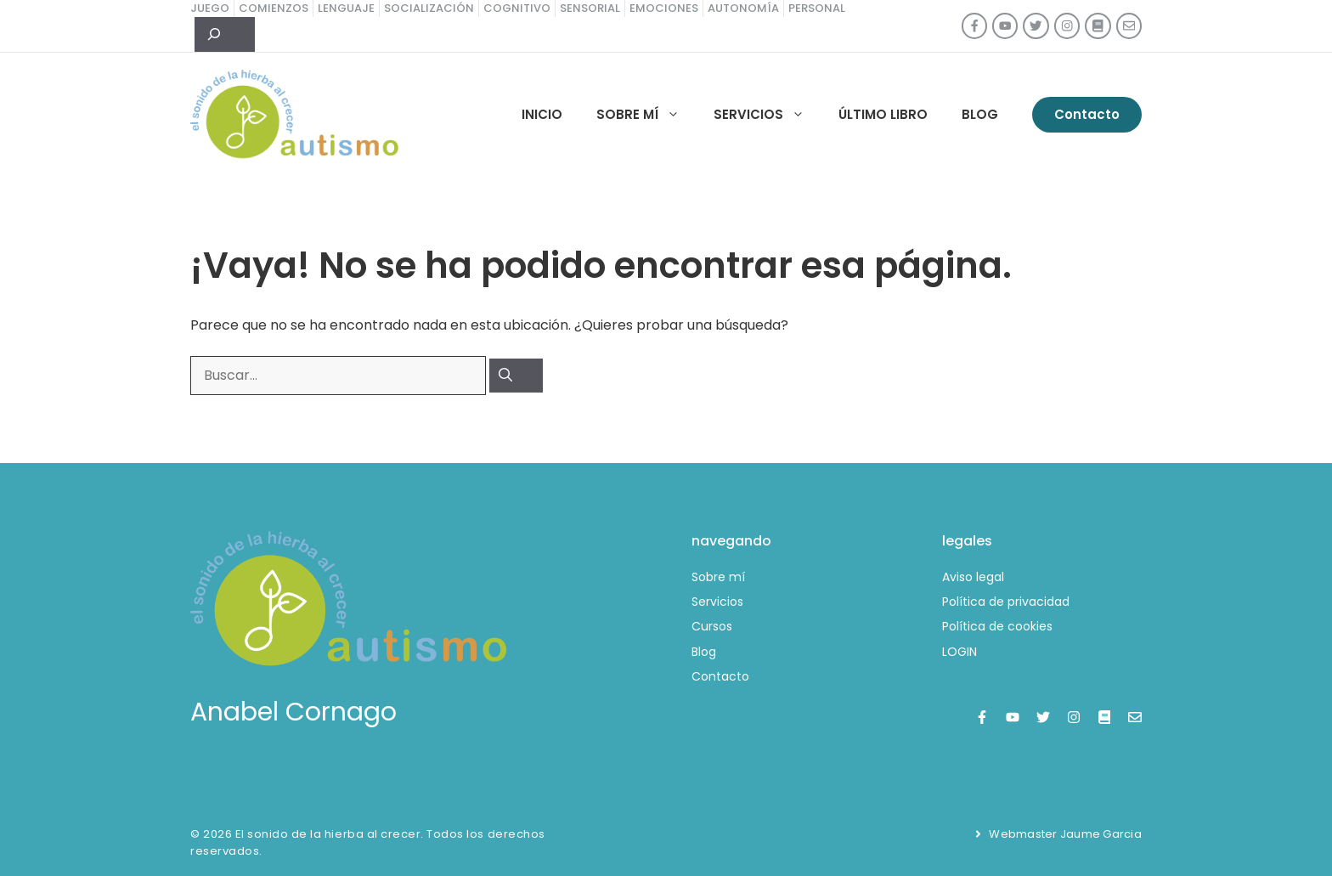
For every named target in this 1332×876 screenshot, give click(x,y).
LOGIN (959, 651)
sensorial (590, 8)
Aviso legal (973, 576)
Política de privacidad (1006, 601)
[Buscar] (516, 376)
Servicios (767, 114)
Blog (980, 114)
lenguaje (346, 8)
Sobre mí (646, 114)
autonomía (743, 8)
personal (816, 8)
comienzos (273, 8)
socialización (429, 8)
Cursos (711, 626)
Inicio (542, 114)
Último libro (883, 114)
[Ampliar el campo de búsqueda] (225, 35)
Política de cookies (997, 626)
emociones (663, 8)
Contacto (1087, 114)
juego (209, 8)
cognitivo (516, 8)
